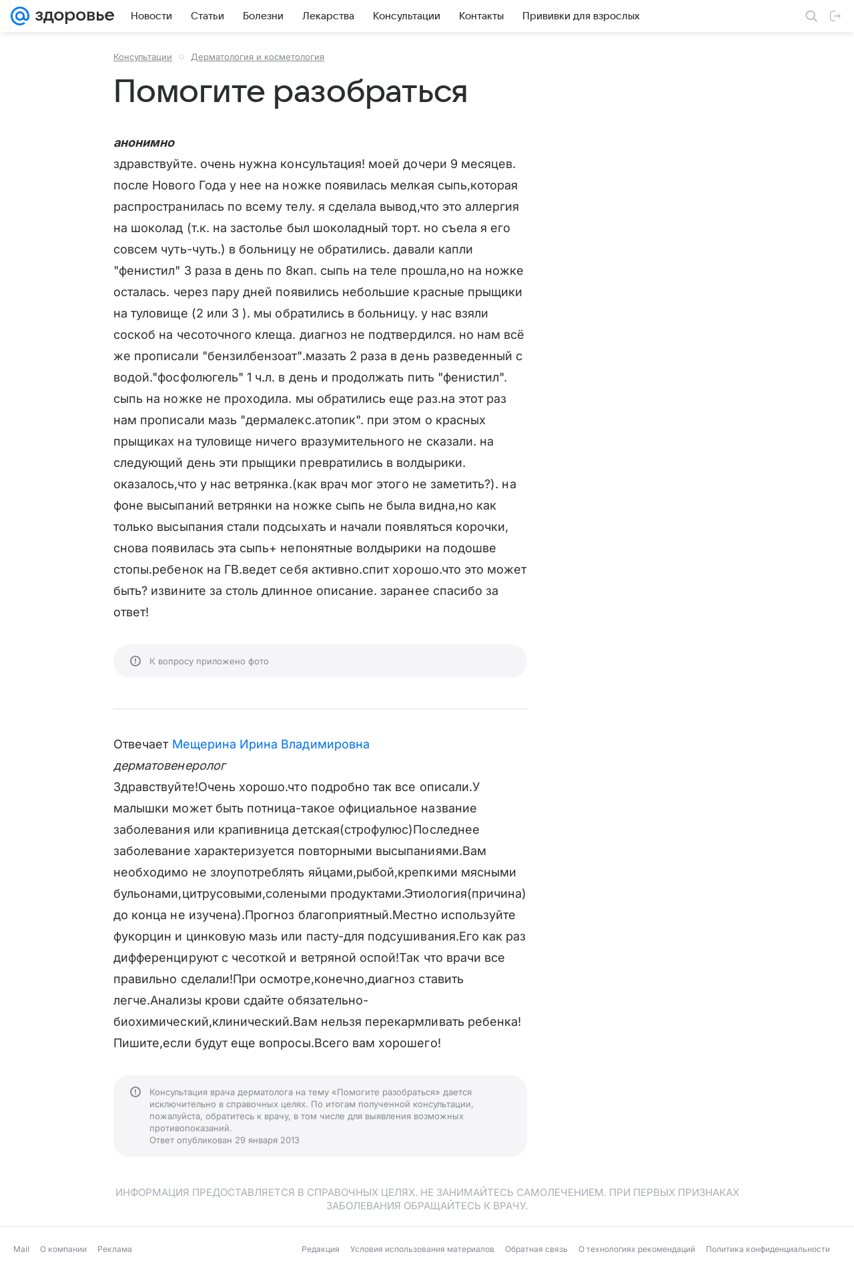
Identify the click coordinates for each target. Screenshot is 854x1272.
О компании (63, 1249)
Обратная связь (536, 1249)
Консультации (142, 56)
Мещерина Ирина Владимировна (271, 744)
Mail (21, 1249)
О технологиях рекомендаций (636, 1249)
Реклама (114, 1249)
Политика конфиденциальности (768, 1249)
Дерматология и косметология (257, 56)
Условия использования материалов (422, 1249)
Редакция (321, 1249)
